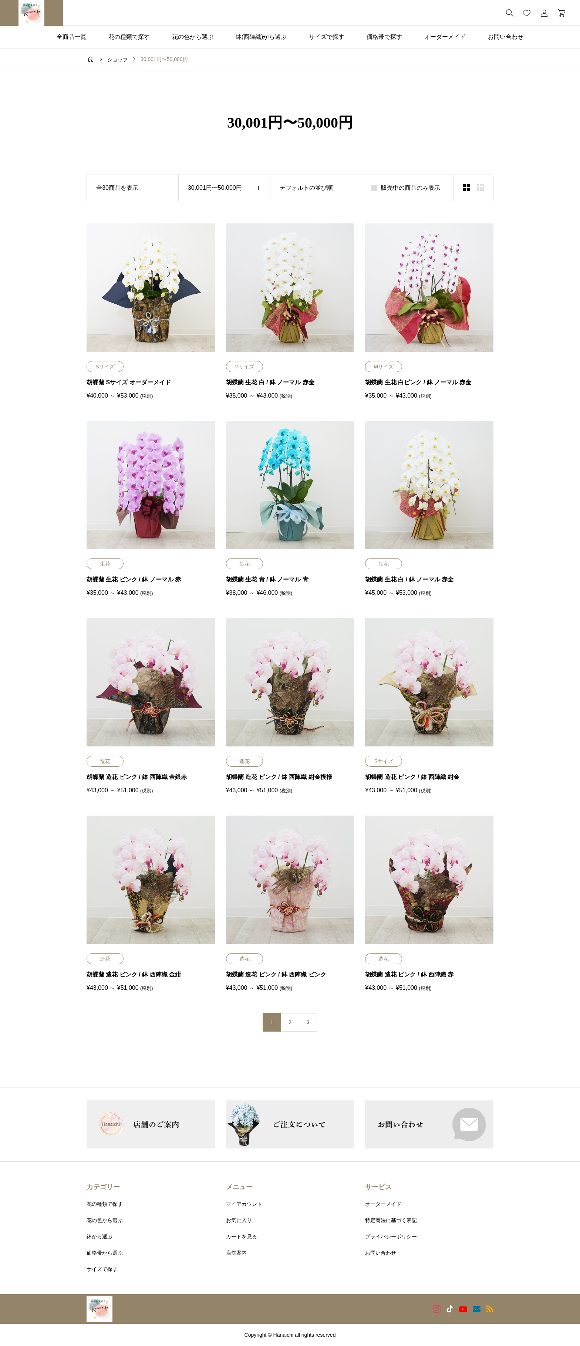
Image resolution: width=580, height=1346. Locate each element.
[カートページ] (559, 13)
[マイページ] (544, 13)
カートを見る (241, 1236)
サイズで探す (326, 37)
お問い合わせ (505, 37)
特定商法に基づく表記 (391, 1220)
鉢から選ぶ (99, 1236)
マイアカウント (244, 1204)
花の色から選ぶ (192, 37)
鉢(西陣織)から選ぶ (261, 37)
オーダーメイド (445, 37)
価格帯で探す (384, 37)
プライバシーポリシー (391, 1236)
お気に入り (239, 1220)
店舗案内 (236, 1253)
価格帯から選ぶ (105, 1253)
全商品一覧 (71, 37)
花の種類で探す (129, 37)
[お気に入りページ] (526, 13)
